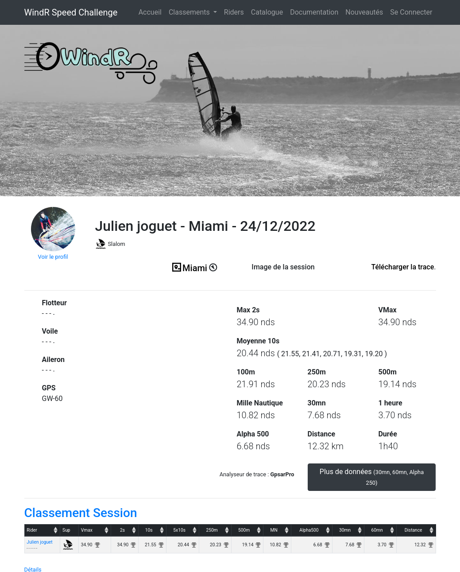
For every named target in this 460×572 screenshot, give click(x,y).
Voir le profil (53, 256)
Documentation (314, 12)
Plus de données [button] (372, 476)
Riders (234, 12)
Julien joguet (39, 542)
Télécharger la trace (402, 267)
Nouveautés (364, 12)
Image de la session (282, 267)
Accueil (152, 11)
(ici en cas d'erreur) (283, 278)
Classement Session (80, 513)
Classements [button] (190, 12)
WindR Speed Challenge (71, 12)
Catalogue (267, 12)
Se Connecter (411, 12)
